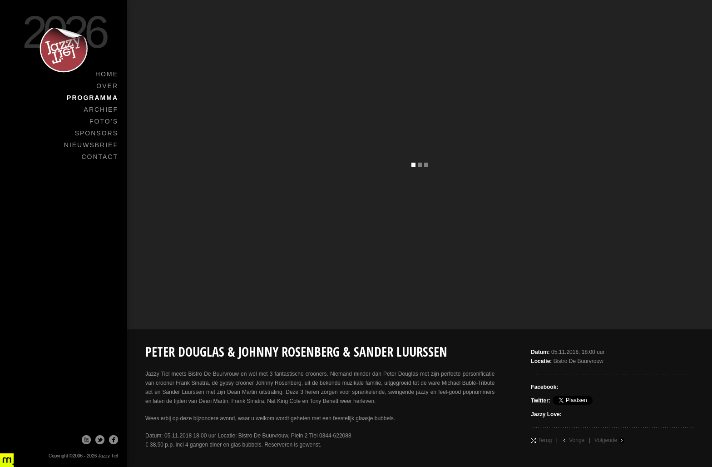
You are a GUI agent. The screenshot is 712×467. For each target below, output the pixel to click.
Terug (545, 440)
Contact (99, 156)
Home (106, 74)
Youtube (86, 439)
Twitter (99, 439)
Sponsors (96, 133)
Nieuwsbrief (91, 145)
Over (107, 85)
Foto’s (103, 121)
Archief (101, 109)
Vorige (576, 440)
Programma (92, 97)
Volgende (605, 440)
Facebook (113, 439)
